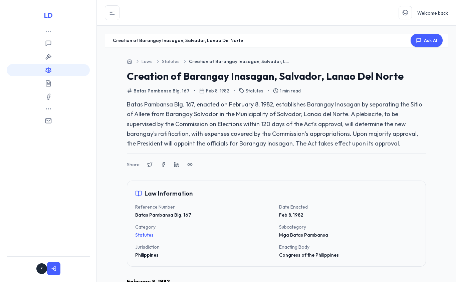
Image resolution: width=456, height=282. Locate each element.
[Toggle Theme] (405, 12)
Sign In (74, 269)
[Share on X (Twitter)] (150, 164)
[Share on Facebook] (163, 164)
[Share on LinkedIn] (176, 164)
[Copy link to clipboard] (190, 164)
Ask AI (426, 40)
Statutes (144, 235)
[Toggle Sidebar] (112, 12)
